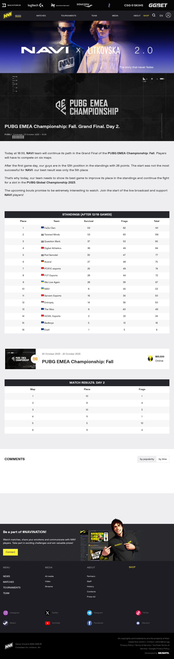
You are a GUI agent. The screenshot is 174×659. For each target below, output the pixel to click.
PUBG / (8, 134)
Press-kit (91, 597)
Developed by (157, 653)
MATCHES (8, 582)
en (161, 15)
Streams (49, 586)
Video (47, 581)
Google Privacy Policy (159, 649)
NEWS (6, 576)
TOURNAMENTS (11, 587)
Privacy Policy (126, 645)
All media (49, 576)
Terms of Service (143, 645)
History (90, 586)
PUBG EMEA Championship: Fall (77, 361)
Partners (91, 576)
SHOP (132, 567)
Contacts (91, 592)
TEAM (6, 593)
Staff (89, 581)
